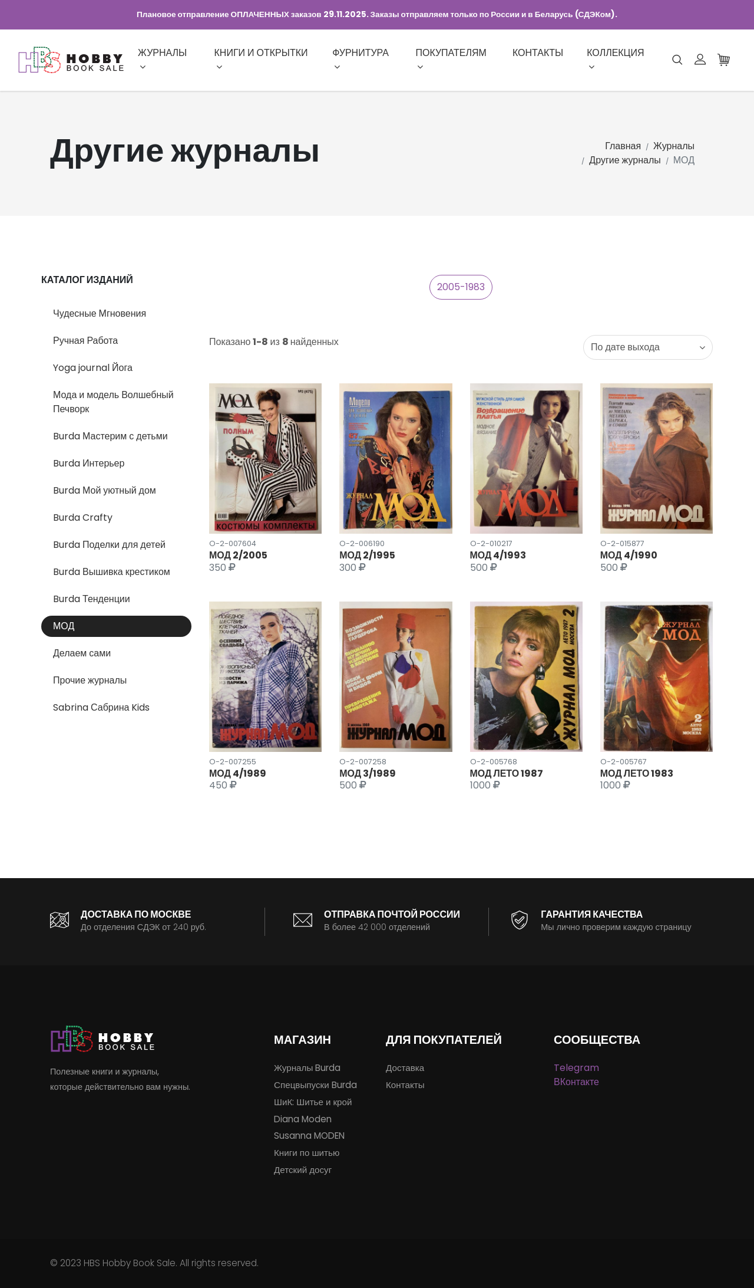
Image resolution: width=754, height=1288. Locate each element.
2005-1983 (461, 287)
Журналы (162, 58)
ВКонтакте (576, 1082)
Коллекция (615, 58)
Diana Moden (303, 1119)
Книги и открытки (261, 58)
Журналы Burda (307, 1068)
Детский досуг (303, 1170)
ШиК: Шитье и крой (313, 1102)
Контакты (537, 53)
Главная (623, 146)
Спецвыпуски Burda (315, 1085)
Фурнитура (360, 58)
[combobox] (648, 347)
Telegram (576, 1068)
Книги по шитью (306, 1152)
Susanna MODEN (309, 1135)
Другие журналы (624, 160)
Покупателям (450, 58)
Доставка (405, 1068)
